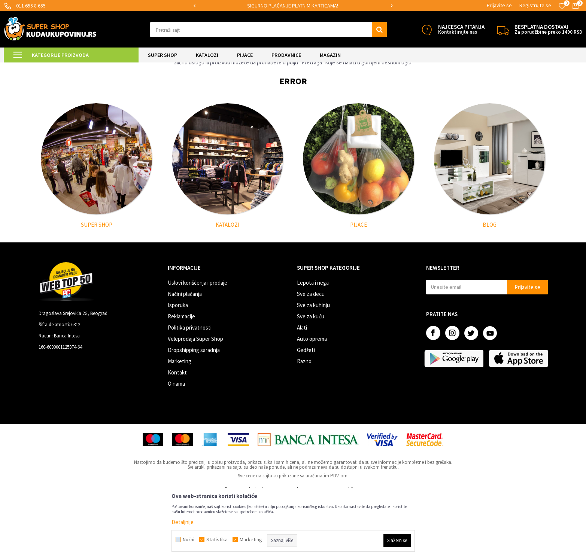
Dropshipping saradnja (194, 412)
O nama (176, 446)
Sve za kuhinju (313, 367)
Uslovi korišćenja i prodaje (197, 345)
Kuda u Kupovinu (52, 67)
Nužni (188, 539)
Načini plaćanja (185, 356)
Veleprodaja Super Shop (195, 401)
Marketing (179, 423)
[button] (268, 29)
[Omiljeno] (562, 6)
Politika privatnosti (190, 390)
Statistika (217, 539)
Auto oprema (312, 401)
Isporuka (178, 367)
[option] (293, 6)
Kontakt (177, 435)
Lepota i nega (313, 345)
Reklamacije (181, 379)
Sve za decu (311, 356)
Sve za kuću (310, 379)
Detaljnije (182, 522)
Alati (302, 390)
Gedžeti (306, 412)
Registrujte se (535, 5)
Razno (304, 423)
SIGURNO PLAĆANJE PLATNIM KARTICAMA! (292, 5)
